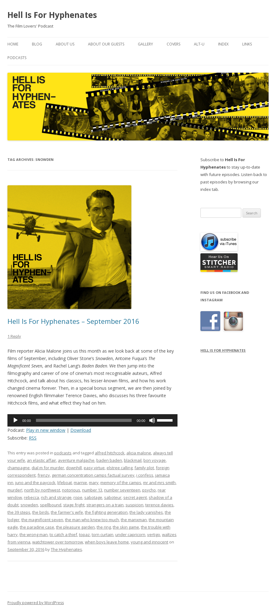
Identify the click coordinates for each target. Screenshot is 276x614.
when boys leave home (107, 542)
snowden (29, 505)
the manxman (134, 519)
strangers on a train (105, 505)
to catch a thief (63, 534)
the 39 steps (18, 512)
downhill (74, 467)
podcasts (63, 453)
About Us (65, 44)
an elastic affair (41, 460)
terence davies (159, 505)
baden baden (109, 460)
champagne (18, 467)
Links (247, 44)
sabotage (93, 497)
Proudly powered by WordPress (35, 602)
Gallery (145, 44)
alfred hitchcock (110, 453)
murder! (14, 490)
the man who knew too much (92, 519)
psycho (149, 490)
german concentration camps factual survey (93, 475)
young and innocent (149, 542)
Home (12, 44)
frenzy (43, 475)
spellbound (50, 505)
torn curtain (102, 534)
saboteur (112, 497)
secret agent (135, 497)
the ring (104, 527)
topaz (84, 534)
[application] (92, 420)
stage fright (74, 505)
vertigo (153, 534)
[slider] (84, 420)
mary (94, 482)
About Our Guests (106, 44)
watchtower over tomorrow (57, 542)
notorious (71, 490)
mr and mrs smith (159, 482)
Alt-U (199, 44)
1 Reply (14, 336)
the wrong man (34, 534)
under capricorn (130, 534)
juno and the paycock (35, 482)
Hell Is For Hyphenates (52, 14)
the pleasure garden (75, 527)
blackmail (133, 460)
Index (223, 44)
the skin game (126, 527)
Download (80, 430)
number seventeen (122, 490)
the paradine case (37, 527)
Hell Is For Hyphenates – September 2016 (73, 321)
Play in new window (45, 430)
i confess (144, 475)
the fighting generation (106, 512)
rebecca (31, 497)
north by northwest (42, 490)
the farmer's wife (67, 512)
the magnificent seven (42, 519)
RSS (33, 438)
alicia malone (138, 453)
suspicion (134, 505)
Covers (173, 44)
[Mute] (152, 420)
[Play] (15, 420)
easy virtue (94, 467)
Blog (37, 44)
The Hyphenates (66, 549)
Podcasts (16, 57)
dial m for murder (48, 467)
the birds (40, 512)
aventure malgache (76, 460)
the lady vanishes (146, 512)
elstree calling (120, 467)
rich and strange (56, 497)
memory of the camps (120, 482)
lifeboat (64, 482)
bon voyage (154, 460)
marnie (80, 482)
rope (77, 497)
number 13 (92, 490)
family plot (144, 467)
